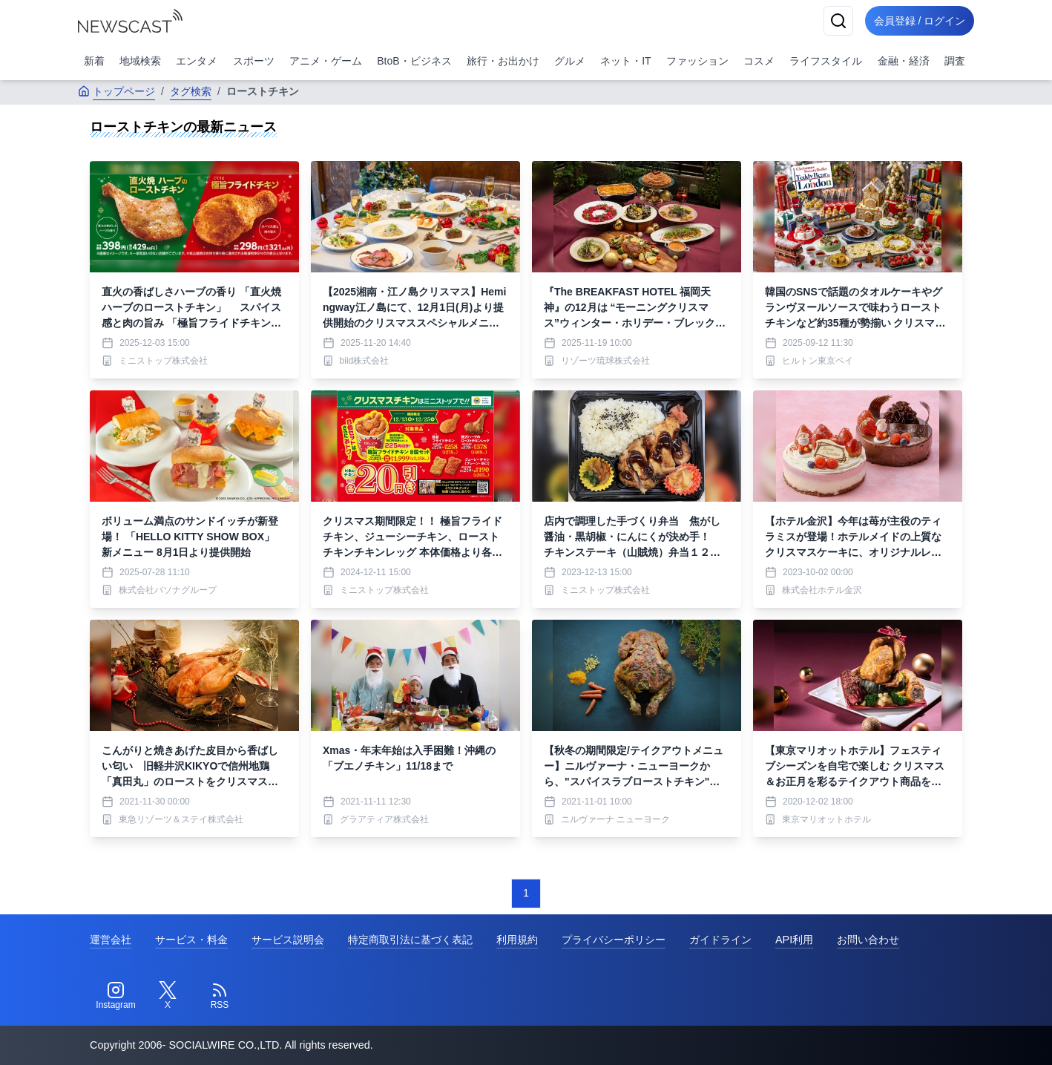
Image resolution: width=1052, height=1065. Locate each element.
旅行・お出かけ (503, 61)
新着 (94, 61)
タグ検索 (190, 91)
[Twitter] (168, 996)
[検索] (831, 21)
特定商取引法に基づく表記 (410, 940)
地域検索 (140, 61)
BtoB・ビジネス (414, 61)
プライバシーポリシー (613, 940)
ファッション (697, 61)
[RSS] (220, 996)
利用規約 (517, 940)
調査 (954, 61)
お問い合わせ (868, 940)
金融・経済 (904, 61)
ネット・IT (625, 61)
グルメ (569, 61)
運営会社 (110, 940)
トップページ (116, 91)
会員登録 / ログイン (916, 21)
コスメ (759, 61)
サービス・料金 (191, 940)
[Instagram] (116, 996)
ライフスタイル (825, 61)
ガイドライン (720, 940)
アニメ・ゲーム (325, 61)
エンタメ (196, 61)
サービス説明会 (288, 940)
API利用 (794, 940)
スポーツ (253, 61)
